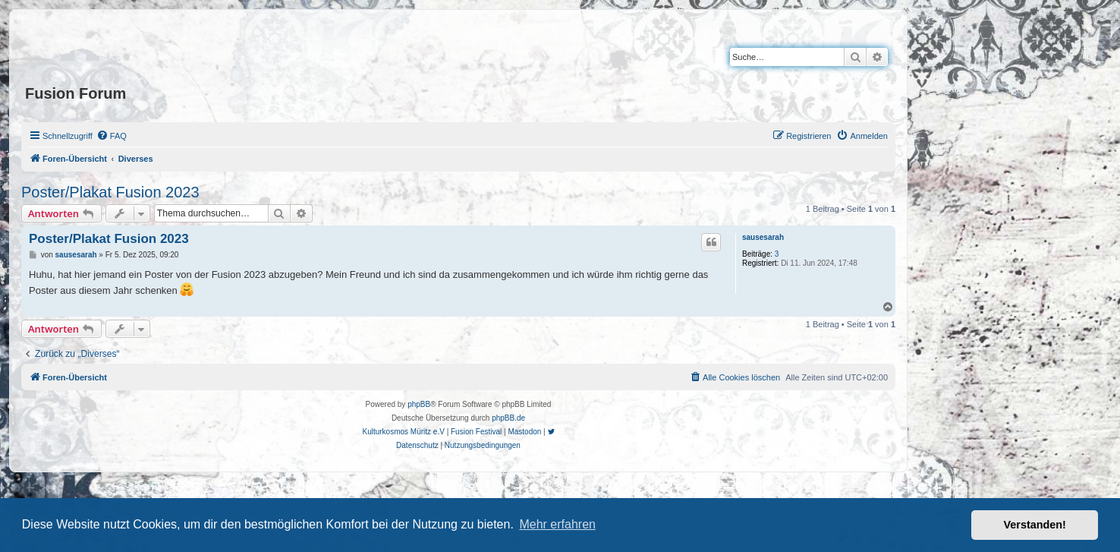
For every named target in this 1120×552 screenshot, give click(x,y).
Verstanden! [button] (1035, 525)
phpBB (418, 404)
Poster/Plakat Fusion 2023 (110, 192)
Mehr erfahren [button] (557, 524)
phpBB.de (508, 418)
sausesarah (763, 237)
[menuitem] (111, 136)
